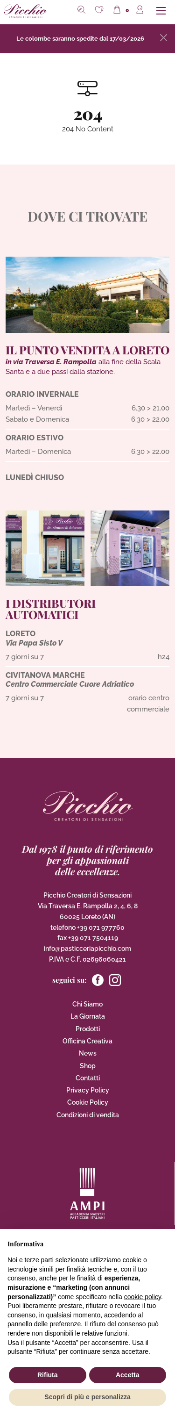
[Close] (164, 37)
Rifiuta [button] (47, 1375)
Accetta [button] (128, 1375)
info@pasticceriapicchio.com (87, 948)
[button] (100, 11)
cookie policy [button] (142, 1297)
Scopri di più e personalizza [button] (87, 1397)
